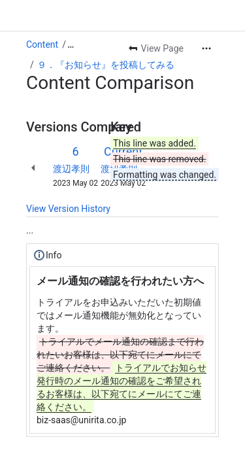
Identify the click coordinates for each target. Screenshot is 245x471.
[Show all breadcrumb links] (70, 44)
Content (42, 44)
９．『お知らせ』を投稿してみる (105, 65)
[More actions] (206, 48)
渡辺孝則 (71, 169)
